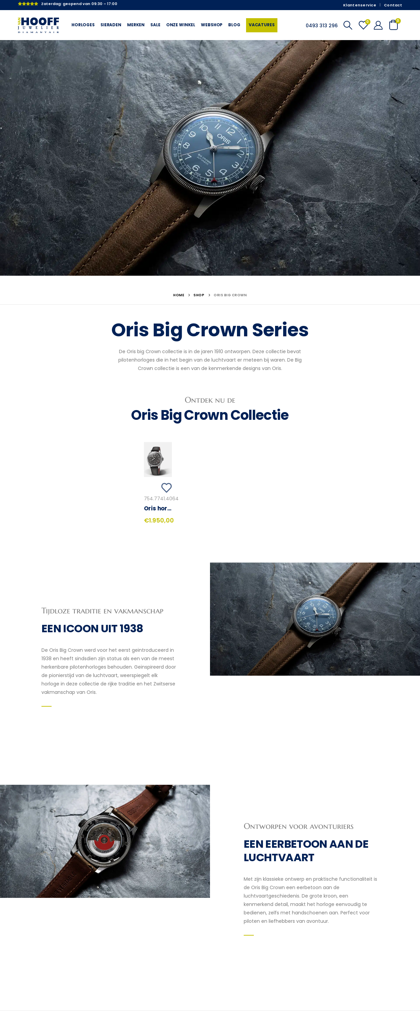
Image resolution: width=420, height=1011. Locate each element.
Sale (155, 25)
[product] (158, 459)
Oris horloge (162, 508)
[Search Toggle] (347, 25)
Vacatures (262, 25)
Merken (136, 25)
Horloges (83, 25)
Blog (234, 25)
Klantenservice (359, 5)
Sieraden (110, 25)
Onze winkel (181, 25)
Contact (393, 5)
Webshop (211, 25)
